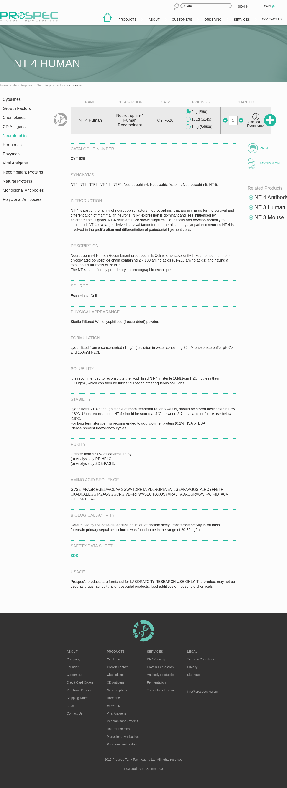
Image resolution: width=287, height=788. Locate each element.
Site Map (193, 675)
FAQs (71, 705)
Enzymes (11, 154)
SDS (74, 556)
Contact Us (74, 713)
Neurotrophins (15, 135)
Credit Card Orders (80, 682)
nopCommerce (152, 768)
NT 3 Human (269, 207)
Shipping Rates (77, 698)
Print (265, 148)
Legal (192, 651)
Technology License (161, 690)
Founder (73, 667)
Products (116, 651)
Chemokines (14, 117)
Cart (270, 6)
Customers (74, 675)
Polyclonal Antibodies (22, 199)
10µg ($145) (198, 119)
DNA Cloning (156, 659)
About (72, 651)
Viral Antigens (15, 163)
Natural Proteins (17, 181)
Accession (270, 163)
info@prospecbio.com (202, 691)
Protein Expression (160, 667)
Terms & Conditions (201, 659)
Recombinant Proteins (23, 172)
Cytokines (12, 99)
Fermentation (156, 682)
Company (73, 659)
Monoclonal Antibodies (23, 190)
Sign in (243, 6)
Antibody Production (161, 675)
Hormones (12, 145)
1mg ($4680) (199, 126)
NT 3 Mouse (269, 217)
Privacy (192, 667)
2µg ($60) (196, 111)
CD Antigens (14, 126)
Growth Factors (17, 108)
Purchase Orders (79, 690)
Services (155, 651)
